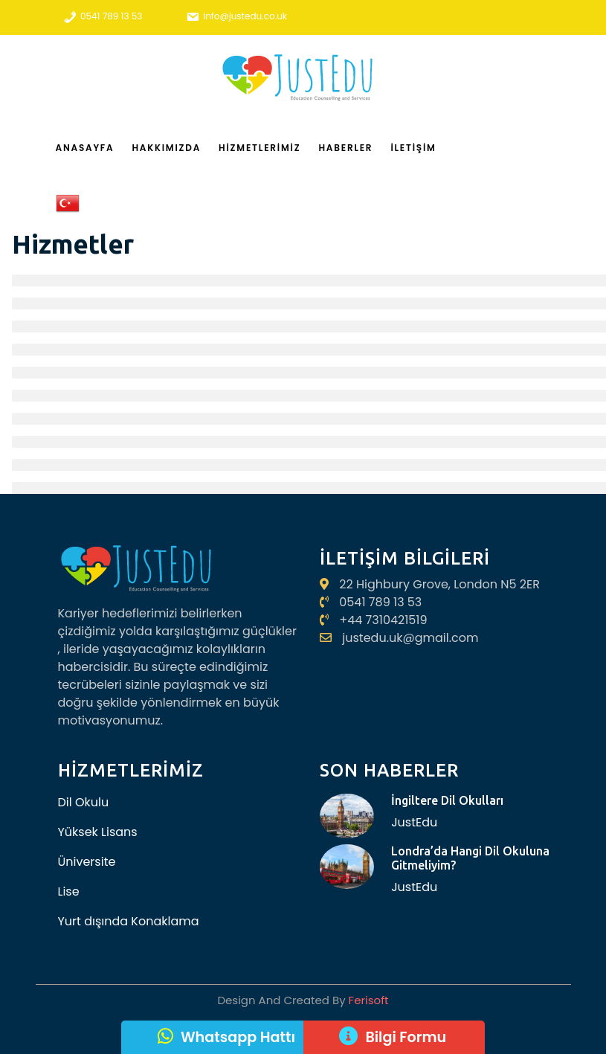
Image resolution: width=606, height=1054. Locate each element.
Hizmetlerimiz (259, 147)
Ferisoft (367, 1000)
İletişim (413, 147)
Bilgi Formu (405, 1037)
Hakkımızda (166, 147)
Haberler (345, 147)
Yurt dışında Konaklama (128, 921)
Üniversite (87, 861)
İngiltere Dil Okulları (447, 800)
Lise (69, 891)
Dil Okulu (83, 802)
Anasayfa (85, 147)
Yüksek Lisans (98, 832)
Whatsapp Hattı (238, 1037)
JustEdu (414, 822)
